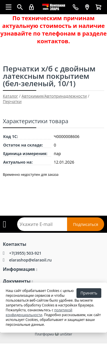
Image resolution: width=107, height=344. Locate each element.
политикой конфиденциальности (39, 312)
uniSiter (66, 334)
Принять (88, 293)
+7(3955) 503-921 (25, 253)
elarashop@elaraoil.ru (30, 260)
